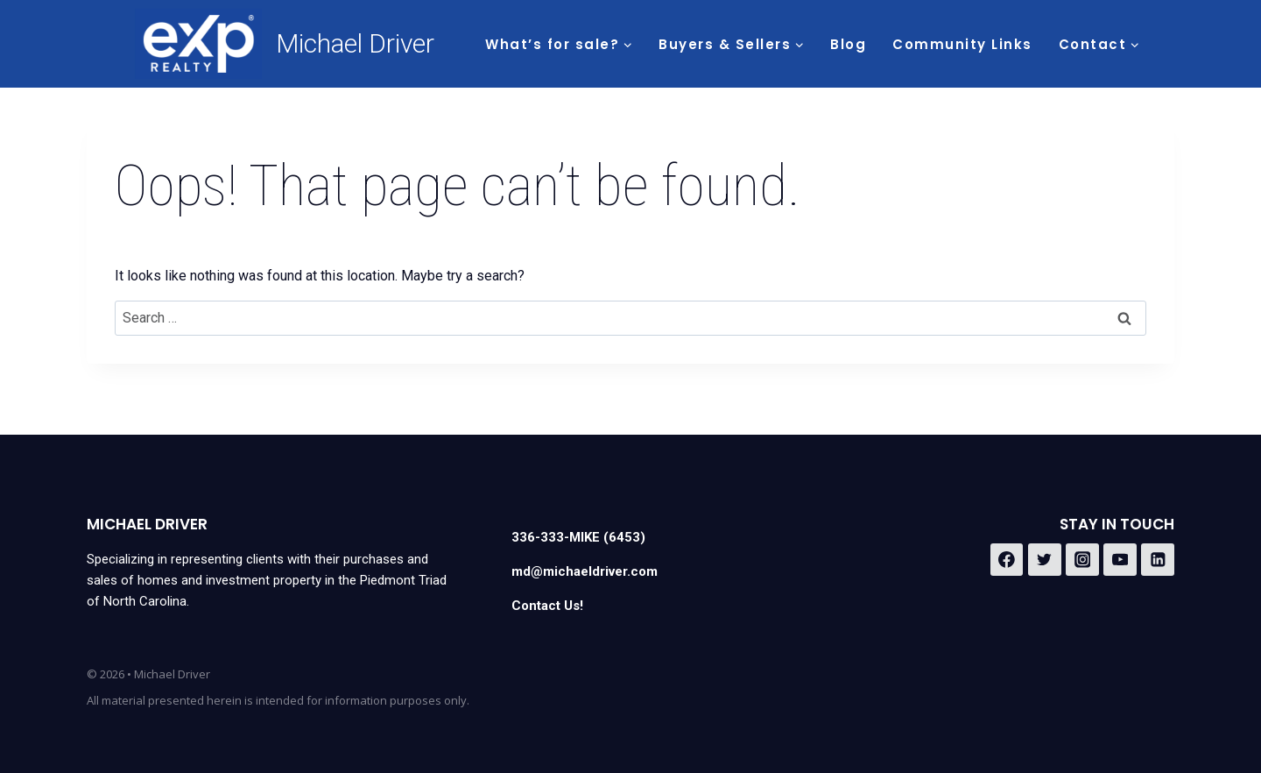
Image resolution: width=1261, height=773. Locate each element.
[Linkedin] (1157, 560)
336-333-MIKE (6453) (578, 537)
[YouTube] (1120, 560)
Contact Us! (547, 605)
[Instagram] (1082, 560)
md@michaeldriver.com (584, 571)
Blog (848, 44)
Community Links (962, 44)
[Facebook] (1007, 560)
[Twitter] (1044, 560)
